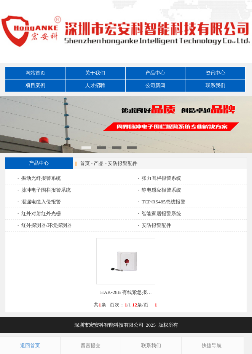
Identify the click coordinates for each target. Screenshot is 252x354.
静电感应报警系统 (160, 190)
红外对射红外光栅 (40, 213)
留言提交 (90, 345)
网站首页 (35, 73)
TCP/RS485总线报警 (162, 202)
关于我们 (95, 73)
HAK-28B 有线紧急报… (126, 292)
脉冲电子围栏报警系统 (45, 190)
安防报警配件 (122, 163)
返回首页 (30, 345)
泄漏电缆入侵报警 (40, 202)
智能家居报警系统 (160, 213)
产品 (99, 163)
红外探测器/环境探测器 (45, 225)
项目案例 (35, 85)
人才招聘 (95, 85)
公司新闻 (155, 85)
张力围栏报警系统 (160, 178)
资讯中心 (215, 73)
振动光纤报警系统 (40, 178)
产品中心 (155, 73)
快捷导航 (212, 345)
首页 (85, 163)
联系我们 (215, 85)
